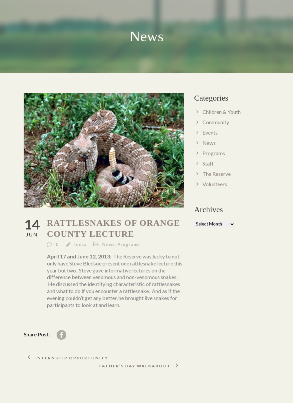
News (108, 244)
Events (210, 132)
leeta (80, 244)
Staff (208, 163)
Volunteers (214, 184)
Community (215, 122)
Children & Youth (221, 112)
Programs (129, 244)
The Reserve (216, 174)
